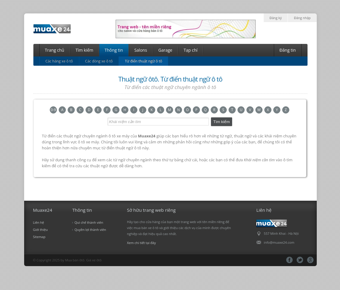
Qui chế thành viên (88, 222)
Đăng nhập (302, 18)
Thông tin (114, 50)
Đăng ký (276, 18)
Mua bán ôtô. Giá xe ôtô (83, 260)
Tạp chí (191, 50)
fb (289, 260)
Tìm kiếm (84, 50)
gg (310, 260)
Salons (140, 50)
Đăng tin (288, 50)
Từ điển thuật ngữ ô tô (143, 61)
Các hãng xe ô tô (59, 61)
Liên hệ (38, 222)
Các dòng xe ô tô (99, 61)
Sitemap (39, 236)
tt (299, 260)
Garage (165, 50)
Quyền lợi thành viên (90, 229)
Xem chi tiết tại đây (141, 242)
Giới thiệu (40, 229)
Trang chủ (54, 50)
